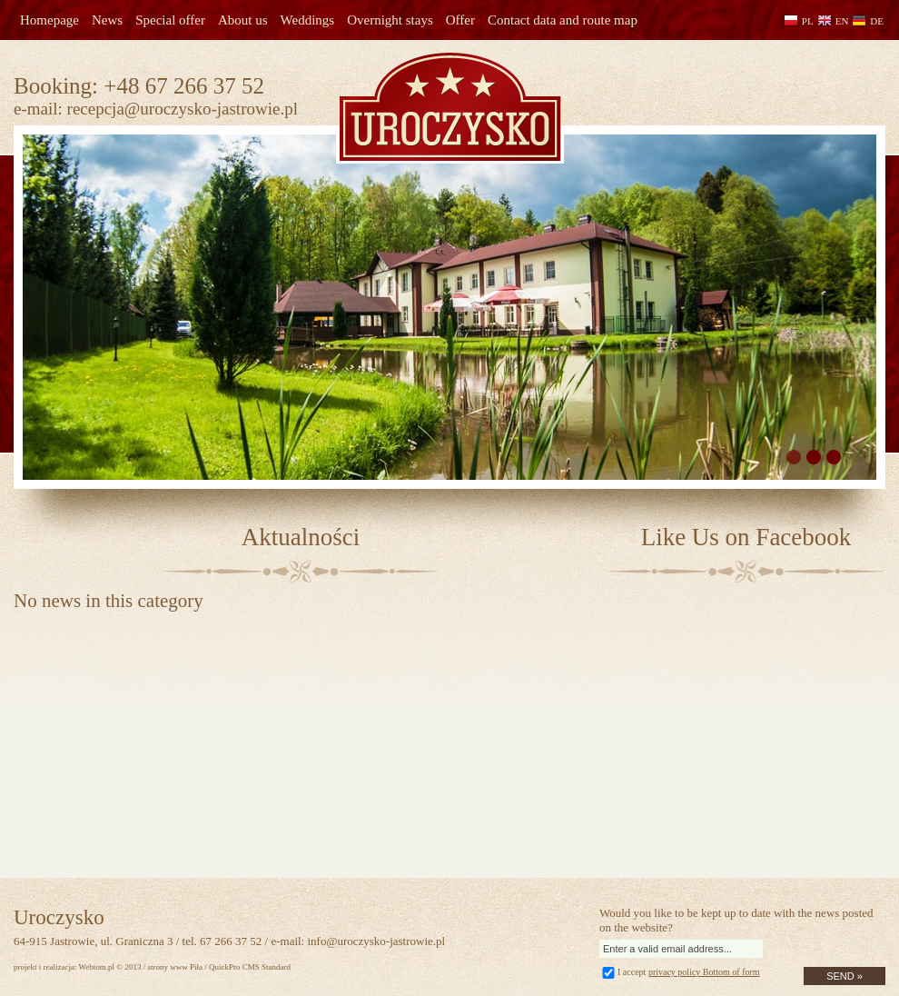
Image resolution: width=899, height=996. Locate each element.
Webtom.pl (97, 966)
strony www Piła (175, 966)
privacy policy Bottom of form (704, 972)
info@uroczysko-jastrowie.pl (376, 941)
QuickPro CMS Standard (250, 966)
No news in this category (108, 601)
